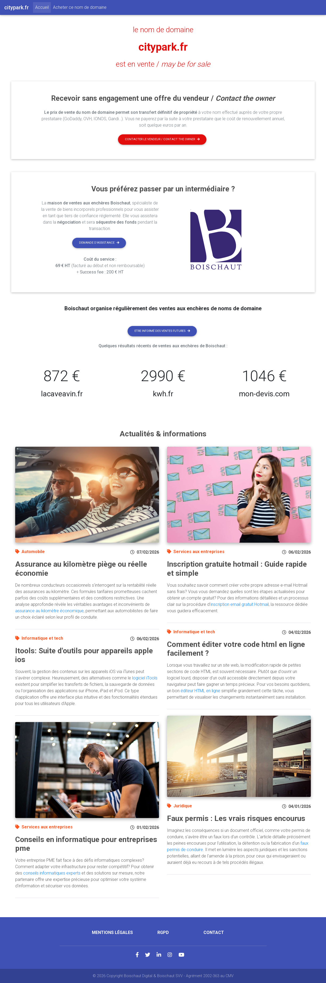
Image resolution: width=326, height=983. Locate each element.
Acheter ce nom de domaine (80, 7)
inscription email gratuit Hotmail (239, 604)
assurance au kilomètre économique (49, 610)
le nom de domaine (163, 30)
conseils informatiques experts (51, 873)
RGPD (163, 932)
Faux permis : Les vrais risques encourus (236, 818)
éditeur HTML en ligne (200, 690)
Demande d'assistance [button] (99, 242)
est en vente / (163, 64)
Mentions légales (112, 932)
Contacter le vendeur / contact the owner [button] (162, 139)
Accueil (43, 7)
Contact (213, 932)
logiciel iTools (144, 677)
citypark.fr (163, 47)
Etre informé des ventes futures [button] (162, 331)
